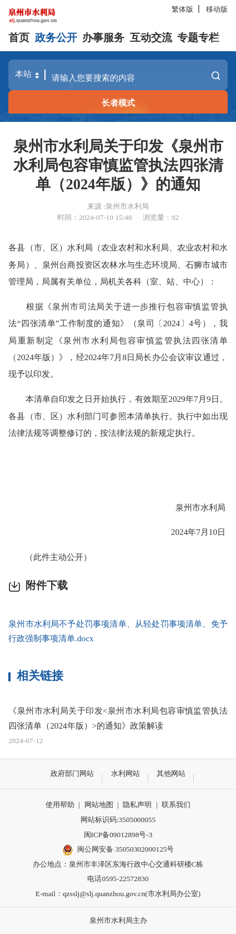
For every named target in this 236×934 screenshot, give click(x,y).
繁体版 (182, 9)
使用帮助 (60, 804)
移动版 (217, 9)
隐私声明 (137, 804)
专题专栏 (198, 37)
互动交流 (151, 37)
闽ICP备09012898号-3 (118, 834)
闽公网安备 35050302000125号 (118, 850)
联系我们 (176, 804)
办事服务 (103, 37)
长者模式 (118, 102)
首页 (18, 37)
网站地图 (98, 804)
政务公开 (56, 37)
